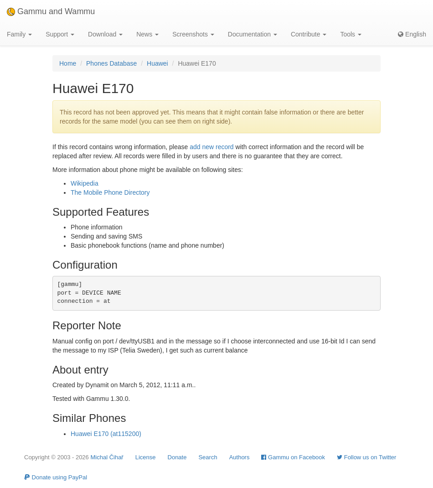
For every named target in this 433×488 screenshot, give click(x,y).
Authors (239, 457)
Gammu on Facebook (293, 457)
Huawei (157, 63)
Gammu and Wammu (51, 11)
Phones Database (111, 63)
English (412, 34)
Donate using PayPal (55, 477)
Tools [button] (350, 34)
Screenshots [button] (193, 34)
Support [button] (60, 34)
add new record (212, 147)
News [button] (147, 34)
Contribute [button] (308, 34)
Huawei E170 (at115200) (106, 433)
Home (67, 63)
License (145, 457)
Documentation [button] (252, 34)
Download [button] (105, 34)
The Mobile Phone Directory (110, 192)
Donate (177, 457)
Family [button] (19, 34)
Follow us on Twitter (366, 457)
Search (207, 457)
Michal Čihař (106, 457)
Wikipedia (84, 183)
